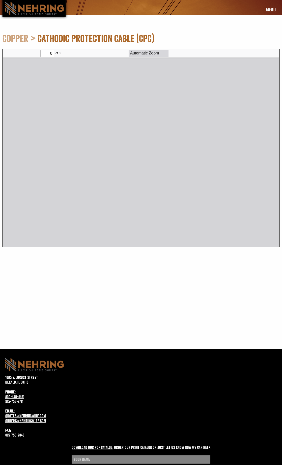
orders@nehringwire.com (25, 420)
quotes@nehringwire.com (25, 415)
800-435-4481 (14, 396)
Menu (271, 10)
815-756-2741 (14, 401)
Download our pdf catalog (92, 447)
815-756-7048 (14, 435)
